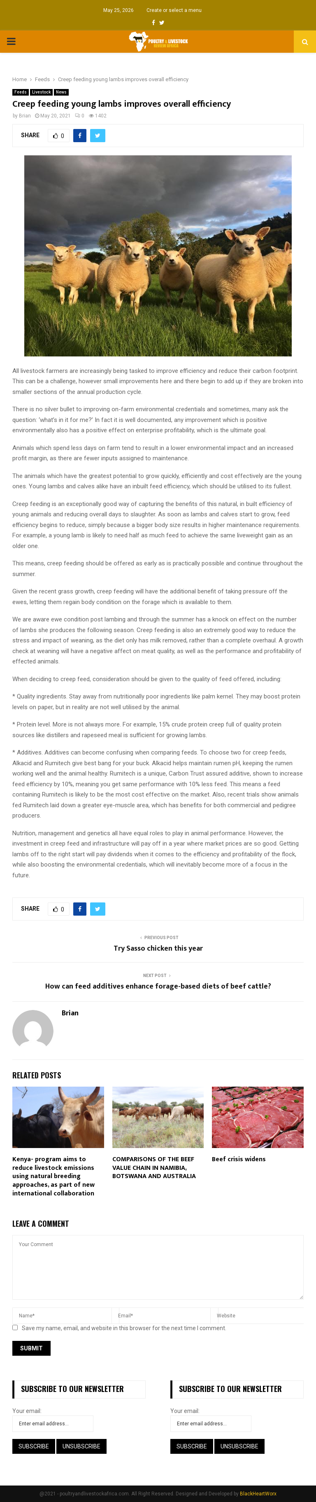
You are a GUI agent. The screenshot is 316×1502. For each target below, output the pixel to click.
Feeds (20, 92)
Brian (25, 116)
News (61, 92)
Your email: (27, 1411)
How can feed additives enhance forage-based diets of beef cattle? (158, 986)
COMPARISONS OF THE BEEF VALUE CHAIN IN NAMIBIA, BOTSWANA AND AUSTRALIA (154, 1168)
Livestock (41, 92)
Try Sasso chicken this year (158, 948)
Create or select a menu (174, 10)
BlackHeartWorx (258, 1494)
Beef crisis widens (239, 1159)
